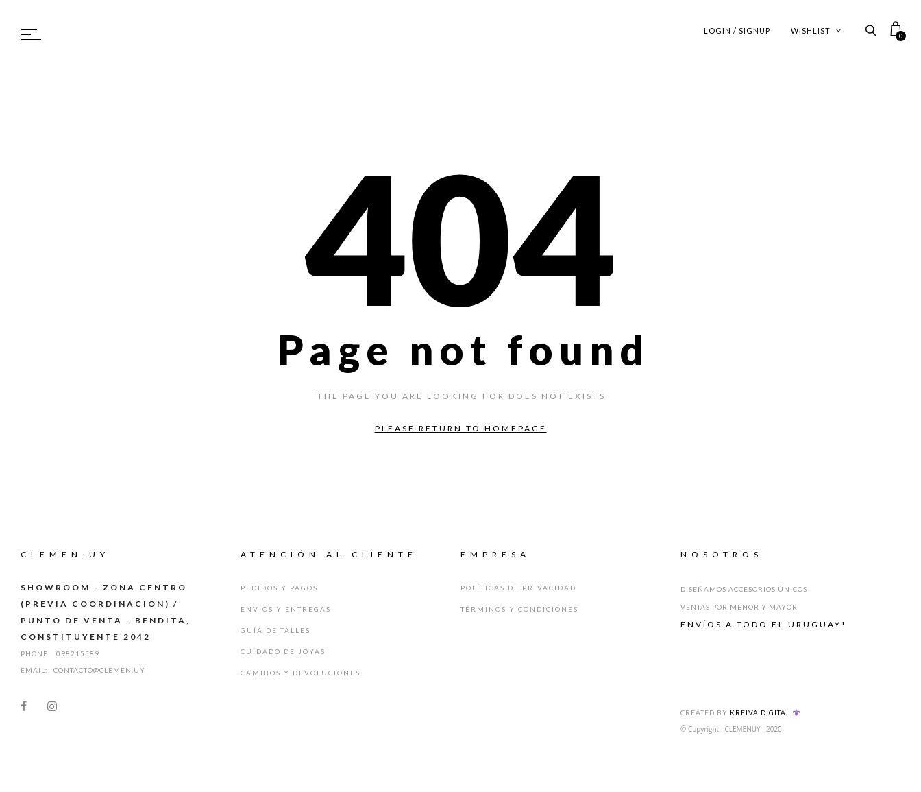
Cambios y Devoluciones (300, 673)
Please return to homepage (461, 428)
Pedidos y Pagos (279, 588)
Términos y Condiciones (519, 609)
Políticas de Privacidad (518, 588)
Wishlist (816, 30)
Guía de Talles (275, 630)
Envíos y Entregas (286, 609)
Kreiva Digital (765, 712)
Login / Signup (737, 30)
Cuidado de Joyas (283, 651)
